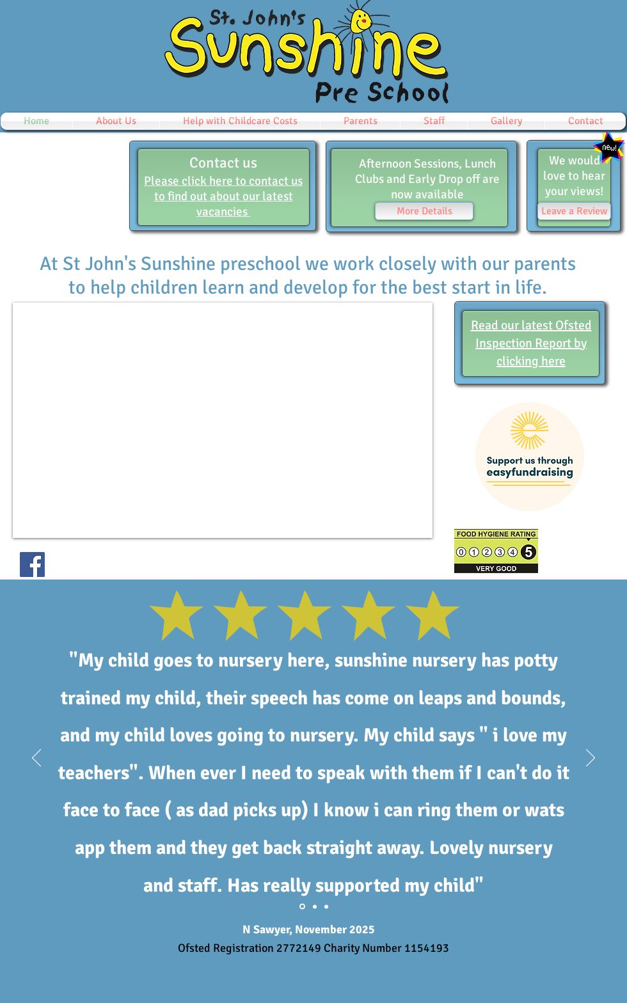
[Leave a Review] (574, 211)
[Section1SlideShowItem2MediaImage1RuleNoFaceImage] (326, 906)
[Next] (590, 758)
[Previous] (36, 758)
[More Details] (424, 211)
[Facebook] (32, 564)
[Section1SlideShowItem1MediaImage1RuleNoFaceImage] (315, 906)
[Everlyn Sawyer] (302, 907)
